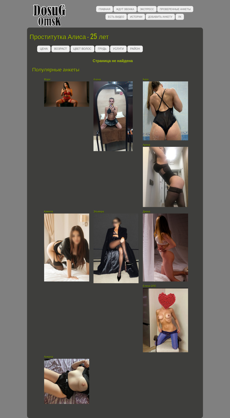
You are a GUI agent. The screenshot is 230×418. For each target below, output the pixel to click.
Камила (48, 211)
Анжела (48, 356)
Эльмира (98, 211)
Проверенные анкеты (175, 9)
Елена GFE (149, 286)
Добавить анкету (160, 16)
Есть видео (116, 16)
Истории (136, 16)
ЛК (179, 16)
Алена (97, 79)
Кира (146, 79)
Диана (146, 211)
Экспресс (147, 9)
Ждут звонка (125, 9)
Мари (47, 79)
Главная (104, 9)
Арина (146, 145)
